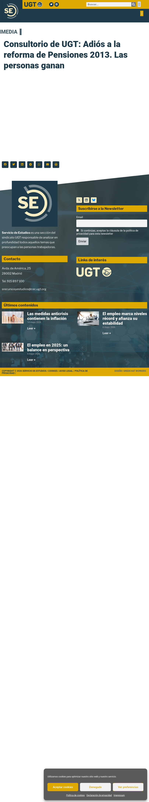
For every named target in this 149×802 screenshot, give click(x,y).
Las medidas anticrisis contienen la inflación (47, 316)
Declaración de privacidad (99, 795)
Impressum (119, 795)
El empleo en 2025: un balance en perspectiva (48, 347)
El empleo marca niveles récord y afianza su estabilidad (125, 318)
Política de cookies (75, 795)
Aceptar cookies (63, 787)
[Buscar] (133, 4)
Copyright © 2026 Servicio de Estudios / (25, 371)
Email (79, 217)
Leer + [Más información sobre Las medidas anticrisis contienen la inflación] (31, 328)
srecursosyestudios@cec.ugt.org (24, 289)
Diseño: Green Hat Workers (130, 371)
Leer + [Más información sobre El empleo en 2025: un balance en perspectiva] (31, 360)
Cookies (52, 371)
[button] (139, 4)
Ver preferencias (128, 787)
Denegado (95, 787)
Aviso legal (66, 371)
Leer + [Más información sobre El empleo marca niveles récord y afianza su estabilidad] (107, 333)
